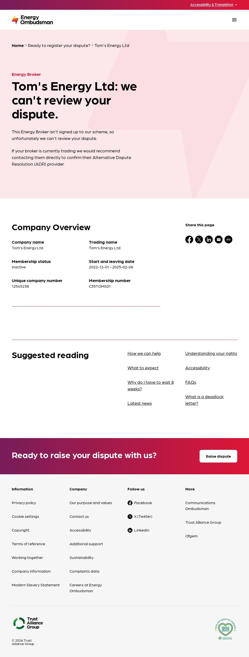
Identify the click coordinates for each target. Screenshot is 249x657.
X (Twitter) (143, 516)
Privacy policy (24, 502)
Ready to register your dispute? (59, 45)
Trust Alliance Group (203, 522)
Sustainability (82, 557)
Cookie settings (25, 516)
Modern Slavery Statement (36, 584)
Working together (27, 557)
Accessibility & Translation (211, 4)
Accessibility (197, 367)
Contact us (79, 516)
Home (18, 45)
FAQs (190, 382)
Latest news (140, 403)
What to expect (143, 367)
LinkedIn (141, 529)
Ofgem (191, 535)
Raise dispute (218, 456)
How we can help (144, 353)
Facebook (143, 502)
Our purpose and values (91, 502)
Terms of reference (28, 543)
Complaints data (84, 571)
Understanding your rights (211, 353)
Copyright (20, 529)
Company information (31, 571)
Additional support (86, 543)
